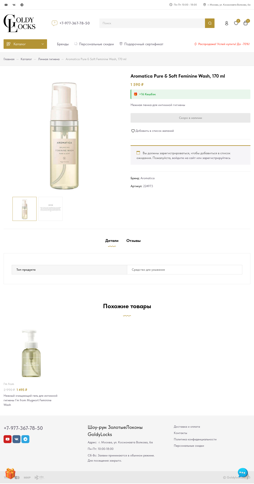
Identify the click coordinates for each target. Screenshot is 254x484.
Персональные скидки (189, 446)
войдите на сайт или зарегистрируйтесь (201, 158)
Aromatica (147, 178)
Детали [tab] (111, 240)
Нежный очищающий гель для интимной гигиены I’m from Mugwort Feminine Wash (30, 400)
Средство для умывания (148, 269)
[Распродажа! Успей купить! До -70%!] (195, 44)
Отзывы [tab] (133, 240)
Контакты (180, 433)
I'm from (9, 384)
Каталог (26, 59)
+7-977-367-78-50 (74, 23)
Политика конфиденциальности (195, 440)
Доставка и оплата (187, 427)
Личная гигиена (49, 59)
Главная (9, 59)
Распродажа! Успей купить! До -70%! (224, 44)
